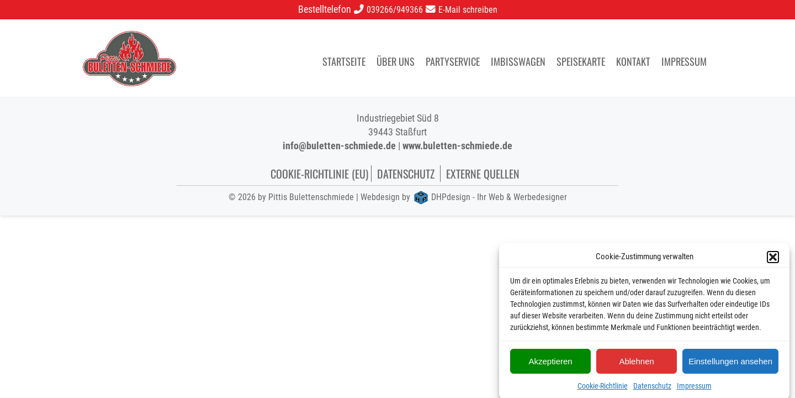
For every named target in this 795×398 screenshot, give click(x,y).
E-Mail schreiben (467, 9)
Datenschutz (652, 388)
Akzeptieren (550, 363)
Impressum (694, 388)
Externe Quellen (483, 173)
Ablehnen (636, 363)
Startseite (343, 61)
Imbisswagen (518, 61)
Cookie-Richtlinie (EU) (319, 173)
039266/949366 (395, 9)
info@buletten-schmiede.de (339, 145)
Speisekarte (580, 61)
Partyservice (453, 61)
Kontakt (633, 61)
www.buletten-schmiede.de (457, 145)
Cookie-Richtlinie (602, 388)
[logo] (129, 37)
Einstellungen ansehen (730, 363)
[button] (772, 259)
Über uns (396, 61)
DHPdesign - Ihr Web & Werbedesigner (499, 197)
